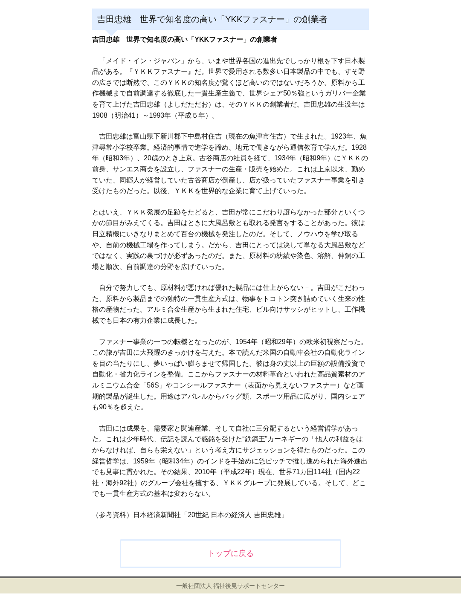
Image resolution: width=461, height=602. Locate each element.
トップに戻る (231, 553)
